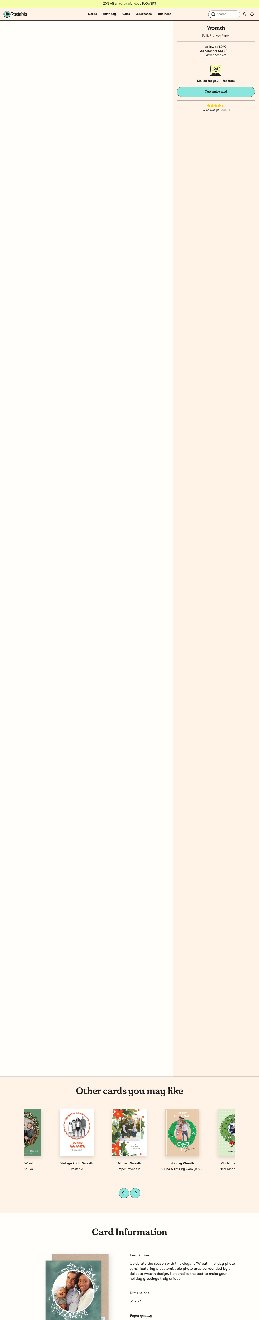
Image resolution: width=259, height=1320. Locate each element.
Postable (209, 1169)
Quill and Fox (156, 1169)
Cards (92, 14)
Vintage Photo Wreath (208, 1163)
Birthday (109, 14)
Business (164, 14)
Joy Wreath (103, 1163)
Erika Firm (103, 1169)
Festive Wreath (156, 1163)
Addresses (144, 14)
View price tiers (215, 55)
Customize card (216, 91)
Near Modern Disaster (50, 1169)
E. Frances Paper (218, 35)
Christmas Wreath (50, 1163)
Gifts (126, 14)
